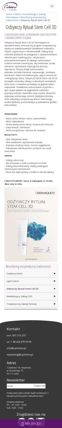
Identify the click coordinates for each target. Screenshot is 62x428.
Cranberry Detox (14, 273)
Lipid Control (12, 281)
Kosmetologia (29, 14)
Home (9, 14)
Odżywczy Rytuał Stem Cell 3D (22, 288)
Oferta (17, 14)
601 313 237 (19, 335)
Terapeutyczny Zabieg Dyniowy (21, 304)
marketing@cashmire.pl (20, 354)
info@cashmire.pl (16, 348)
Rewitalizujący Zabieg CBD (19, 296)
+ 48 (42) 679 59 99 (21, 341)
